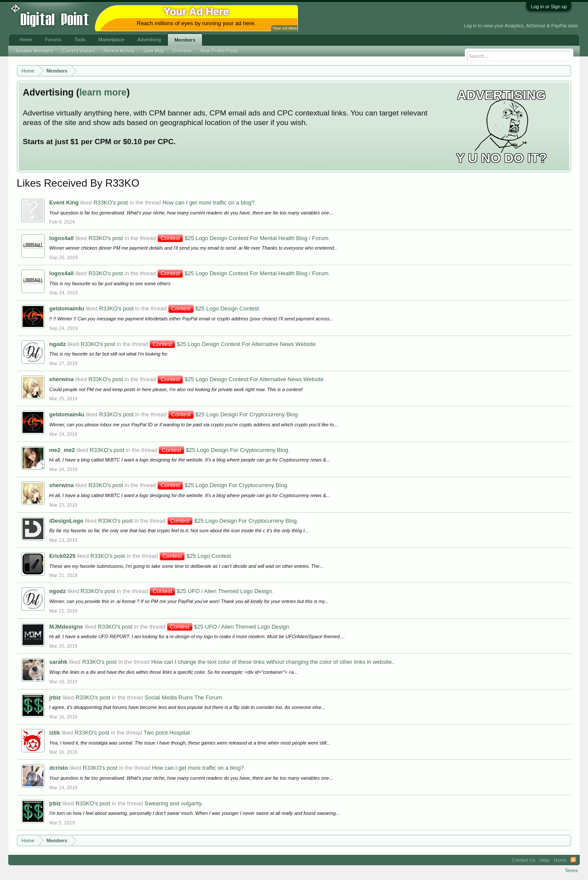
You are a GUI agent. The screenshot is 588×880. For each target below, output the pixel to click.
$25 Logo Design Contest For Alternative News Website (233, 344)
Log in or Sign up (549, 6)
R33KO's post (110, 202)
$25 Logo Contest (195, 556)
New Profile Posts (219, 50)
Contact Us (523, 860)
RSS (573, 860)
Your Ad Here (285, 28)
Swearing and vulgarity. (174, 803)
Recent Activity (119, 50)
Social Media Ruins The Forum (183, 697)
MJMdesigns (66, 626)
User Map (154, 50)
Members (184, 40)
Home (26, 39)
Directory (182, 50)
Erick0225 (62, 556)
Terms (571, 870)
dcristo (58, 768)
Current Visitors (78, 50)
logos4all (61, 238)
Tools (79, 39)
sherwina (61, 379)
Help (544, 860)
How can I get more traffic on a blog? (209, 202)
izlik (54, 732)
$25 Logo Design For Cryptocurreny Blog (233, 414)
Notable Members (35, 50)
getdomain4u (67, 308)
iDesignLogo (66, 520)
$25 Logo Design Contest (213, 308)
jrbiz (55, 697)
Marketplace (111, 39)
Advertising (149, 39)
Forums (53, 39)
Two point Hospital (166, 732)
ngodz (57, 344)
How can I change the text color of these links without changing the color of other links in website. (272, 662)
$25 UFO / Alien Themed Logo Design (211, 591)
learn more (103, 92)
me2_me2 (62, 450)
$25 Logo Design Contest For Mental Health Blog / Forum (242, 238)
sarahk (58, 662)
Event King (64, 202)
